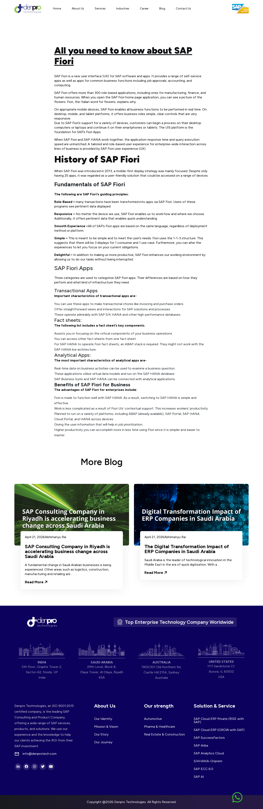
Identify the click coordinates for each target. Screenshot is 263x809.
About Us (78, 8)
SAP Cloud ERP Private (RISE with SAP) (219, 720)
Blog (162, 8)
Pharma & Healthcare (159, 726)
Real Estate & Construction (164, 734)
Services (100, 8)
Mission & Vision (106, 726)
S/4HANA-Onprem (208, 761)
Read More (36, 582)
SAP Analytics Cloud (209, 753)
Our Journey (103, 742)
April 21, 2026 (35, 537)
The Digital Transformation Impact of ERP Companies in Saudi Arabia (186, 549)
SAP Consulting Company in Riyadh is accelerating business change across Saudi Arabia (67, 551)
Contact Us (183, 8)
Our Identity (103, 719)
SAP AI (199, 777)
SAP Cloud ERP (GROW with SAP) (219, 730)
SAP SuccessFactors (209, 738)
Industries (122, 8)
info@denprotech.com (40, 753)
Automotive (153, 719)
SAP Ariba (201, 745)
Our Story (101, 734)
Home (57, 8)
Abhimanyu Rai (55, 537)
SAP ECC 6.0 (203, 769)
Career (144, 8)
